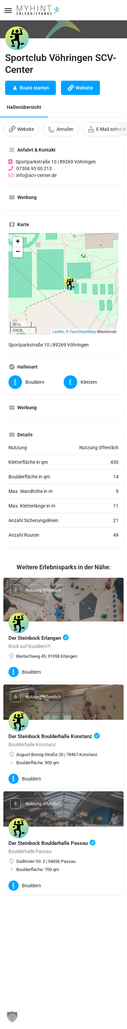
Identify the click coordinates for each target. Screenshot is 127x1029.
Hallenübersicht (24, 107)
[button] (12, 1017)
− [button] (18, 252)
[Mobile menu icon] (8, 10)
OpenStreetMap (83, 332)
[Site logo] (39, 10)
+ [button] (18, 242)
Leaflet (58, 332)
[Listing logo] (17, 38)
